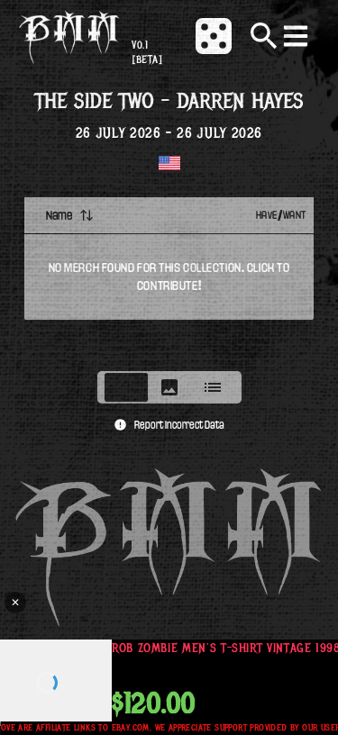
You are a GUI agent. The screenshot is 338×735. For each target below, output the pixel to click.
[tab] (126, 387)
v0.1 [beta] (147, 53)
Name (70, 215)
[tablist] (169, 387)
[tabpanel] (169, 278)
